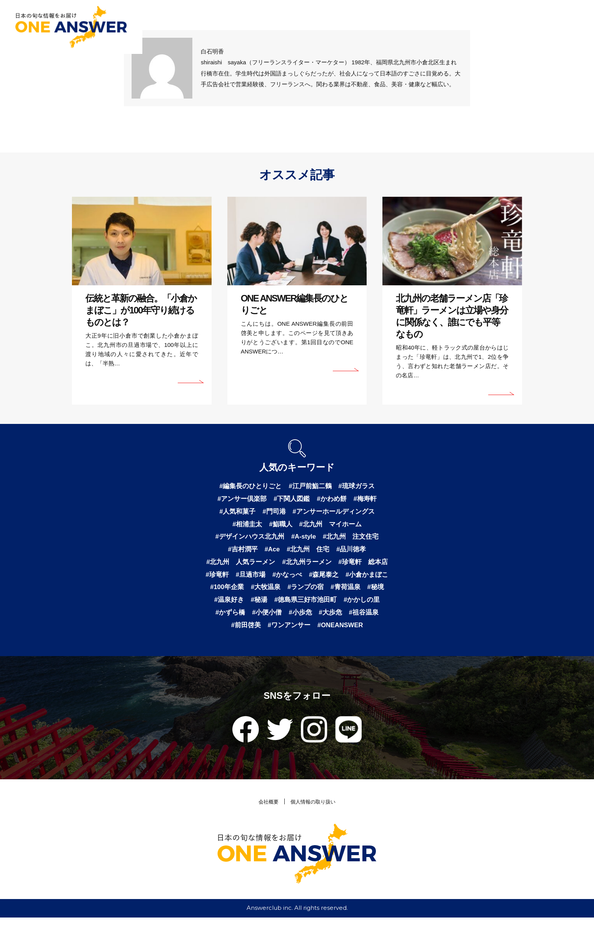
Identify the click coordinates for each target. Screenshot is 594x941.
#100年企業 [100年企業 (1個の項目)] (323, 594)
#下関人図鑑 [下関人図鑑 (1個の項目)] (291, 500)
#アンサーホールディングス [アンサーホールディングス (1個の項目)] (335, 513)
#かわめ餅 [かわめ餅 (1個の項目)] (333, 500)
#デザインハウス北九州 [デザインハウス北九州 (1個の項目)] (247, 540)
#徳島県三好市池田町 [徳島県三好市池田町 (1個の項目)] (255, 621)
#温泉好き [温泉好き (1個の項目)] (339, 607)
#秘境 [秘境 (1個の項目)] (307, 607)
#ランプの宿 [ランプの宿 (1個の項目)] (234, 607)
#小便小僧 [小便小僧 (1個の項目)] (227, 634)
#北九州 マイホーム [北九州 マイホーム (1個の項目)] (332, 527)
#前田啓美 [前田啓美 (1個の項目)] (367, 634)
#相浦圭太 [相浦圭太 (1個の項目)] (244, 527)
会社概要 (265, 825)
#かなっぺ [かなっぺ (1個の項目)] (361, 580)
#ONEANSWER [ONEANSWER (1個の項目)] (323, 648)
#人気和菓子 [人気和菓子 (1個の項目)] (234, 513)
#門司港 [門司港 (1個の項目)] (272, 513)
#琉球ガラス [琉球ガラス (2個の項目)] (359, 486)
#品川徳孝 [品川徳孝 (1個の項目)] (354, 554)
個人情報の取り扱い (314, 825)
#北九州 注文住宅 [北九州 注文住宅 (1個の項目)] (354, 540)
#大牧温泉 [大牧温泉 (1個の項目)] (364, 594)
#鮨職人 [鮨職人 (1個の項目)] (279, 527)
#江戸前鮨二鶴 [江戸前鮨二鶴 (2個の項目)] (311, 486)
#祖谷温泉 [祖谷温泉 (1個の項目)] (328, 634)
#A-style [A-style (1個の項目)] (303, 540)
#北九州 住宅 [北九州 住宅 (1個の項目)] (309, 554)
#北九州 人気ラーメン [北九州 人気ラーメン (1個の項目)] (267, 567)
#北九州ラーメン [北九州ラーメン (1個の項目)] (337, 567)
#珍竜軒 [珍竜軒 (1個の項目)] (288, 580)
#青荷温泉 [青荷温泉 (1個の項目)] (276, 607)
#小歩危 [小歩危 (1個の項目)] (262, 634)
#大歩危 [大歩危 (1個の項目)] (293, 634)
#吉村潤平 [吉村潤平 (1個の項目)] (239, 554)
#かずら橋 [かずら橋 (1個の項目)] (356, 621)
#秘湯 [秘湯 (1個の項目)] (370, 607)
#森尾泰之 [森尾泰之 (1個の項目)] (230, 594)
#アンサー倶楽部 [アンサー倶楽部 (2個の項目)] (239, 500)
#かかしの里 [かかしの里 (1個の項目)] (314, 621)
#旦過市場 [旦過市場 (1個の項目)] (323, 580)
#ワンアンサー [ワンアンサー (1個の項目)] (268, 648)
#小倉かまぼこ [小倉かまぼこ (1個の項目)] (275, 594)
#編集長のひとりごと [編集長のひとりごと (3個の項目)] (248, 486)
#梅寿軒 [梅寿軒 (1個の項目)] (368, 500)
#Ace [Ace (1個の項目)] (270, 554)
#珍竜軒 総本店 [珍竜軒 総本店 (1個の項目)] (243, 580)
